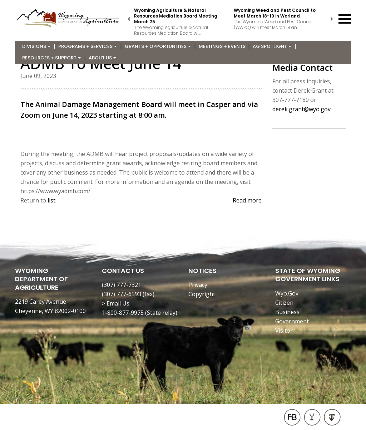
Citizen (284, 303)
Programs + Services (87, 46)
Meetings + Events (222, 46)
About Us (102, 57)
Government (292, 321)
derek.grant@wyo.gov (301, 109)
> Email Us (115, 303)
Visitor (284, 330)
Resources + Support (51, 57)
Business (287, 312)
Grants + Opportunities (158, 46)
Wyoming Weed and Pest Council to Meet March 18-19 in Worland (275, 13)
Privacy (197, 285)
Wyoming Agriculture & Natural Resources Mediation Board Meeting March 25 (175, 16)
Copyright (201, 294)
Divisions (36, 46)
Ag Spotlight (272, 46)
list (51, 200)
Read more (247, 200)
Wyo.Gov (286, 293)
